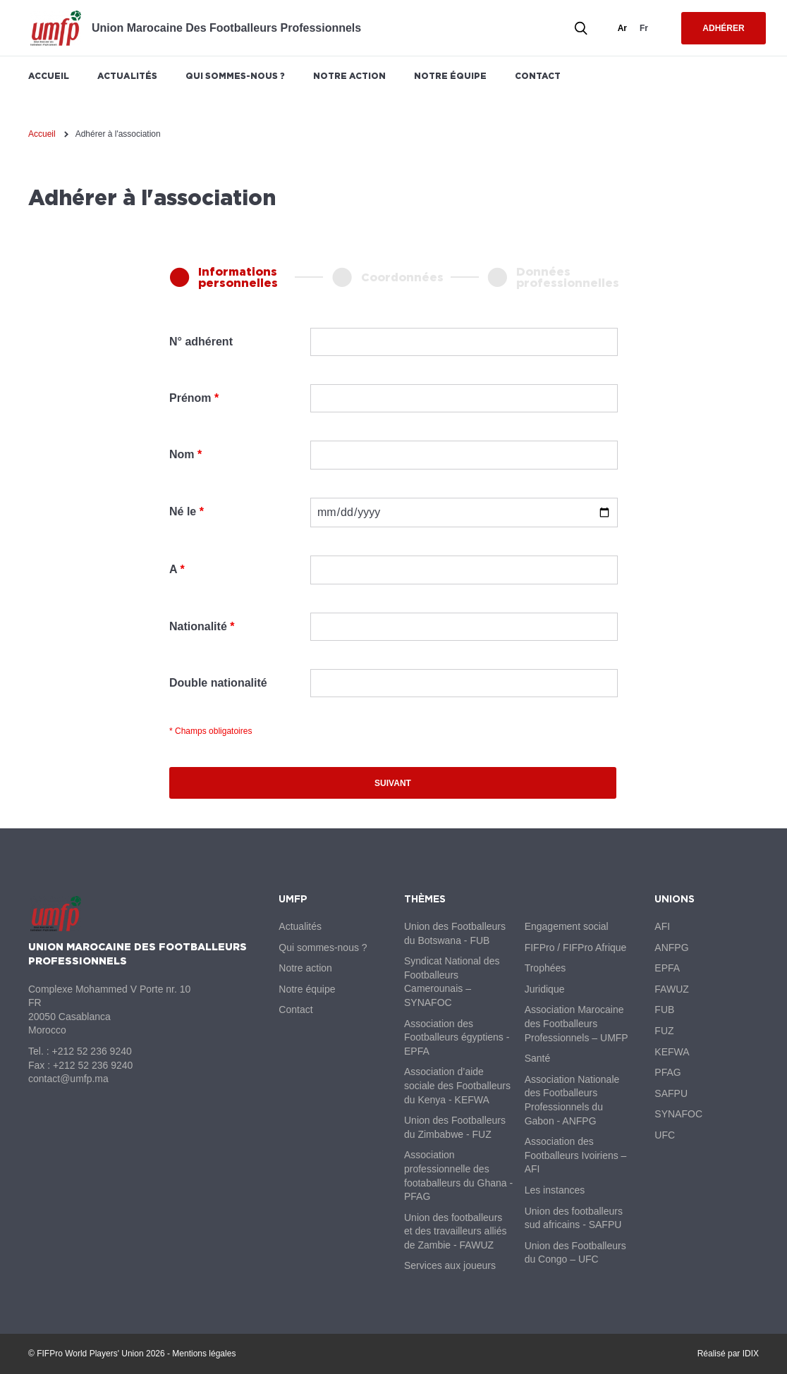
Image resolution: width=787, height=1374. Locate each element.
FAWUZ (671, 989)
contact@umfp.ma (68, 1078)
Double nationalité (218, 683)
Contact (538, 75)
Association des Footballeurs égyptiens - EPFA (456, 1037)
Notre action (349, 75)
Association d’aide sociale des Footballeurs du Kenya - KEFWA (457, 1085)
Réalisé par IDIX (728, 1353)
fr (644, 28)
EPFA (667, 968)
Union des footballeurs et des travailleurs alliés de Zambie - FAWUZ (455, 1231)
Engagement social (567, 926)
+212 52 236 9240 (91, 1051)
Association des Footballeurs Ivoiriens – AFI (576, 1155)
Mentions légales (204, 1353)
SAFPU (671, 1093)
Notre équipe (450, 75)
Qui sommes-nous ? (235, 75)
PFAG (667, 1072)
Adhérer (723, 28)
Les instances (555, 1190)
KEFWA (671, 1051)
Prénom (190, 398)
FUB (664, 1009)
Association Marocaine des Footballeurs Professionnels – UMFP (576, 1023)
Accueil (48, 75)
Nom (182, 454)
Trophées (545, 968)
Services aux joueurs (450, 1265)
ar (622, 28)
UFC (664, 1135)
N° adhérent (201, 342)
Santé (538, 1058)
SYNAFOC (678, 1114)
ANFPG (671, 947)
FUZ (663, 1030)
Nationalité (198, 626)
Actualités (127, 75)
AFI (662, 926)
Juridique (545, 989)
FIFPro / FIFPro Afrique (576, 947)
